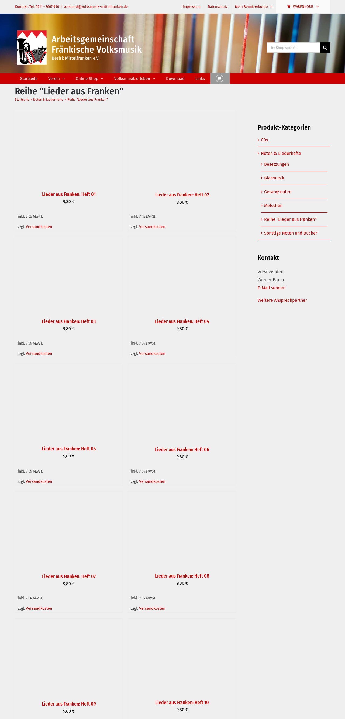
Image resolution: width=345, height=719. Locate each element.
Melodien (273, 205)
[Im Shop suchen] (293, 47)
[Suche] (325, 47)
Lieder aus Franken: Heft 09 (69, 704)
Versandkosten (39, 227)
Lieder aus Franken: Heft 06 (182, 450)
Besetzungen (276, 164)
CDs (264, 140)
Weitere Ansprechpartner (282, 300)
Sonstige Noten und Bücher (290, 233)
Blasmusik (274, 178)
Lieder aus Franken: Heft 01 (69, 194)
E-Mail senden (271, 287)
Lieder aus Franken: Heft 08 (182, 576)
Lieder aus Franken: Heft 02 (182, 195)
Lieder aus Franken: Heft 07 (69, 576)
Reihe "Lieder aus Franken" (290, 219)
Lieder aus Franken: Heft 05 (69, 449)
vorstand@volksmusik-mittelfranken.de (96, 7)
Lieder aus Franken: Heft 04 (182, 321)
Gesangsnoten (277, 191)
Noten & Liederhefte (281, 153)
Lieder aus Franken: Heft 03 (69, 321)
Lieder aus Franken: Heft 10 (182, 703)
